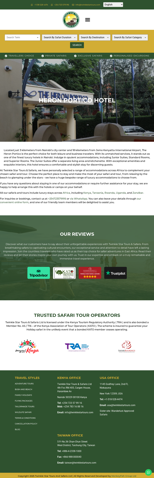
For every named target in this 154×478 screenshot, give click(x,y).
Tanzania (97, 192)
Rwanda (110, 192)
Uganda (121, 192)
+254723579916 (57, 198)
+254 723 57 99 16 (69, 402)
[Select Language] (113, 4)
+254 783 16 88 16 (70, 406)
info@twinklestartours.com (75, 412)
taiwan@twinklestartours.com (76, 462)
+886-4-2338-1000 (69, 451)
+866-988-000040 (69, 456)
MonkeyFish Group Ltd (123, 476)
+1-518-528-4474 (111, 399)
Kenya (87, 192)
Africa (66, 192)
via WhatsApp (78, 198)
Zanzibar (137, 192)
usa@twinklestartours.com (117, 405)
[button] (88, 20)
